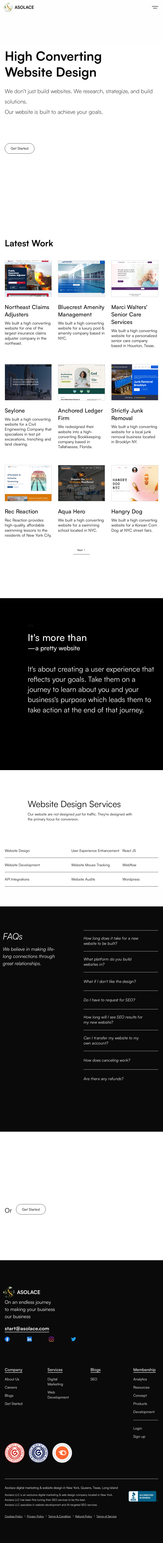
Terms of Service (106, 1516)
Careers (11, 1387)
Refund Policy (83, 1516)
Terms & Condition (59, 1516)
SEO (94, 1379)
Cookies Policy (14, 1516)
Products (140, 1403)
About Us (12, 1379)
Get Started (20, 148)
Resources (141, 1387)
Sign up (139, 1436)
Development (143, 1411)
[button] (155, 7)
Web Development (58, 1394)
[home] (18, 7)
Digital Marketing (55, 1381)
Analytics (140, 1379)
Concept (140, 1395)
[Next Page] (81, 550)
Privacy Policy (35, 1516)
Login (137, 1428)
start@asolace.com (27, 1328)
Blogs (9, 1395)
